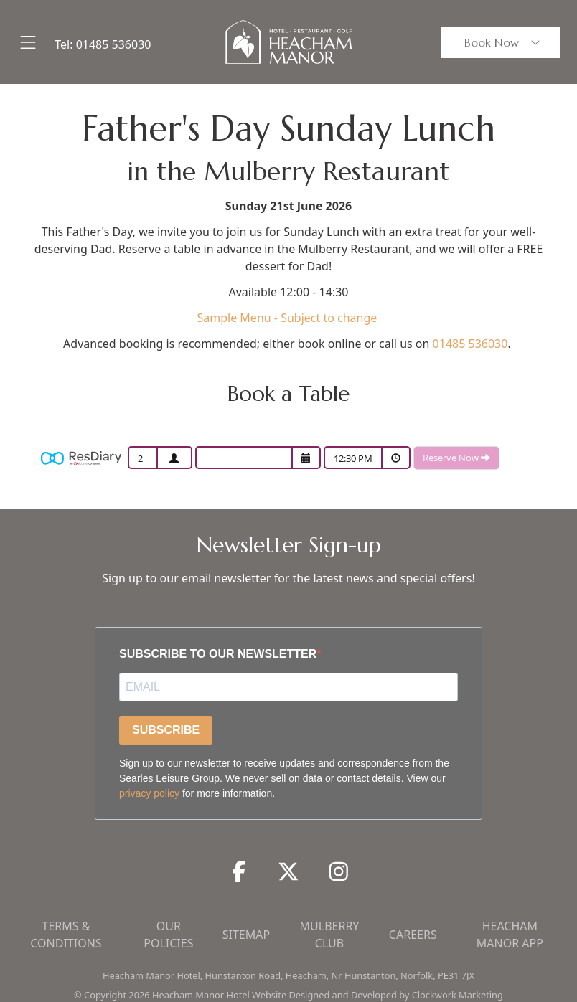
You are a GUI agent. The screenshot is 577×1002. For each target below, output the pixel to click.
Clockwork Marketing (457, 994)
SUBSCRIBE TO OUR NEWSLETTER (217, 654)
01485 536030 (113, 44)
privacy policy (149, 793)
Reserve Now (456, 457)
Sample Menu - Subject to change (288, 318)
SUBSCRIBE (166, 730)
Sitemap (246, 934)
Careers (413, 934)
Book (503, 42)
